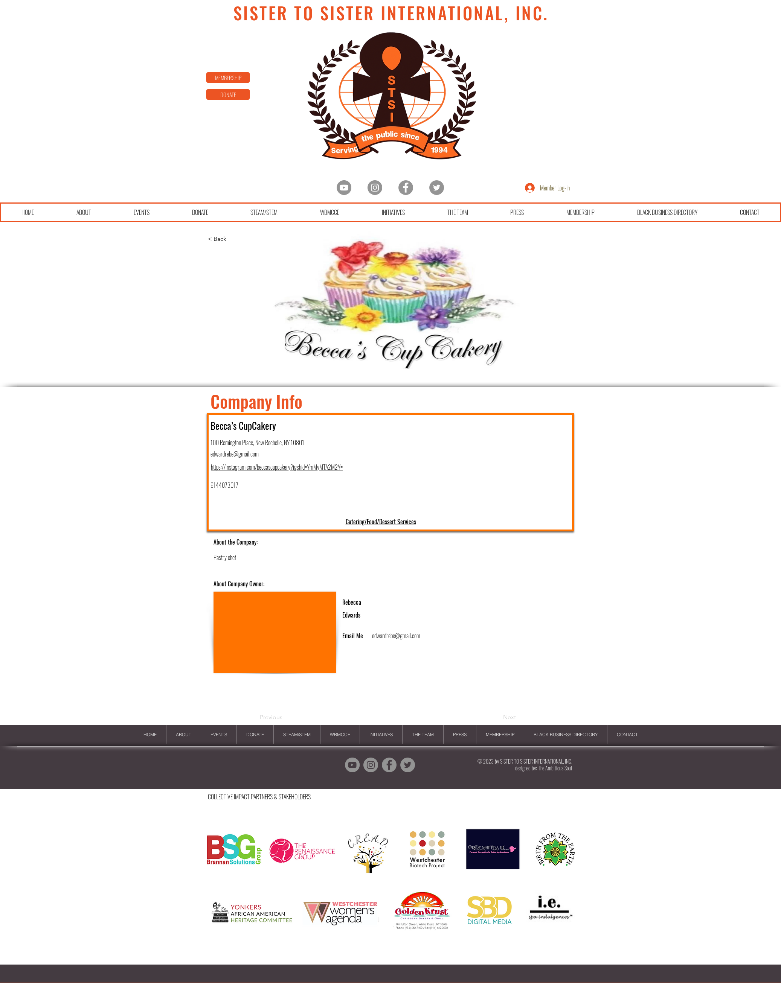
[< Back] (233, 239)
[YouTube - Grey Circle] (344, 187)
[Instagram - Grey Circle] (375, 187)
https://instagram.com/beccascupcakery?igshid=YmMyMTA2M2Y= (277, 467)
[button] (390, 888)
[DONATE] (228, 94)
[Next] (497, 717)
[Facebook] (405, 187)
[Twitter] (436, 187)
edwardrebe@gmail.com (235, 453)
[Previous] (285, 717)
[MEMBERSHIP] (228, 77)
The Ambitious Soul (555, 768)
